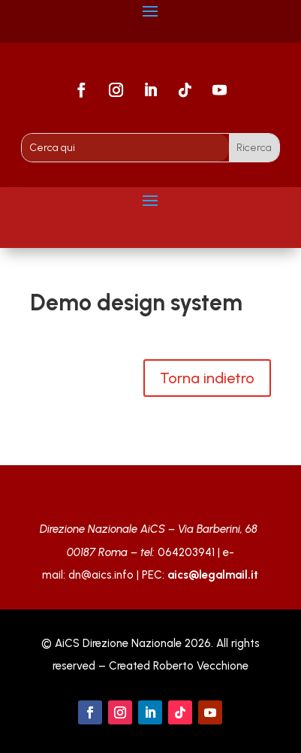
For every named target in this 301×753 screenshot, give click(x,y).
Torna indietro (207, 378)
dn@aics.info (101, 575)
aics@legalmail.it (212, 575)
